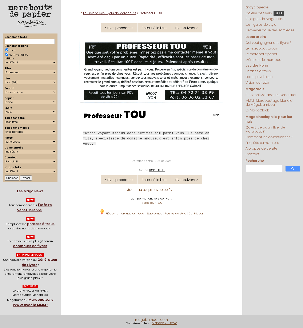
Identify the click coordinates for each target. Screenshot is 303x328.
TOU (135, 114)
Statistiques (154, 214)
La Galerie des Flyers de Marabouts (109, 13)
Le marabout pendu (262, 54)
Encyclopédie (257, 7)
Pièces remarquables (118, 214)
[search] (264, 168)
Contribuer (195, 214)
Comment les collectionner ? (269, 137)
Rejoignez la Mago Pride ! (266, 18)
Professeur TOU (151, 203)
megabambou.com (151, 319)
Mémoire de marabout (264, 59)
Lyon (215, 115)
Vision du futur (257, 82)
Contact (252, 154)
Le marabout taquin (262, 48)
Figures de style (175, 214)
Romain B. (157, 169)
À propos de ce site (261, 148)
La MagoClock (257, 110)
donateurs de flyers (30, 246)
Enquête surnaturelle (262, 142)
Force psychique (259, 76)
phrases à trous (41, 223)
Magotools (255, 89)
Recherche (255, 160)
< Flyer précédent (119, 27)
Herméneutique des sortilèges (270, 30)
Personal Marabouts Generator (271, 94)
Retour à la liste (154, 27)
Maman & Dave (164, 323)
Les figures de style (261, 24)
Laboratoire (256, 36)
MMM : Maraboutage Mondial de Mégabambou (269, 102)
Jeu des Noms (257, 65)
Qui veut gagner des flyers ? (268, 42)
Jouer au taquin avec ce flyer (151, 189)
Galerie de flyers (265, 13)
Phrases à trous (258, 71)
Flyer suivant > (186, 27)
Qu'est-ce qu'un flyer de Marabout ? (265, 129)
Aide (141, 214)
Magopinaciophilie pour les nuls (269, 119)
